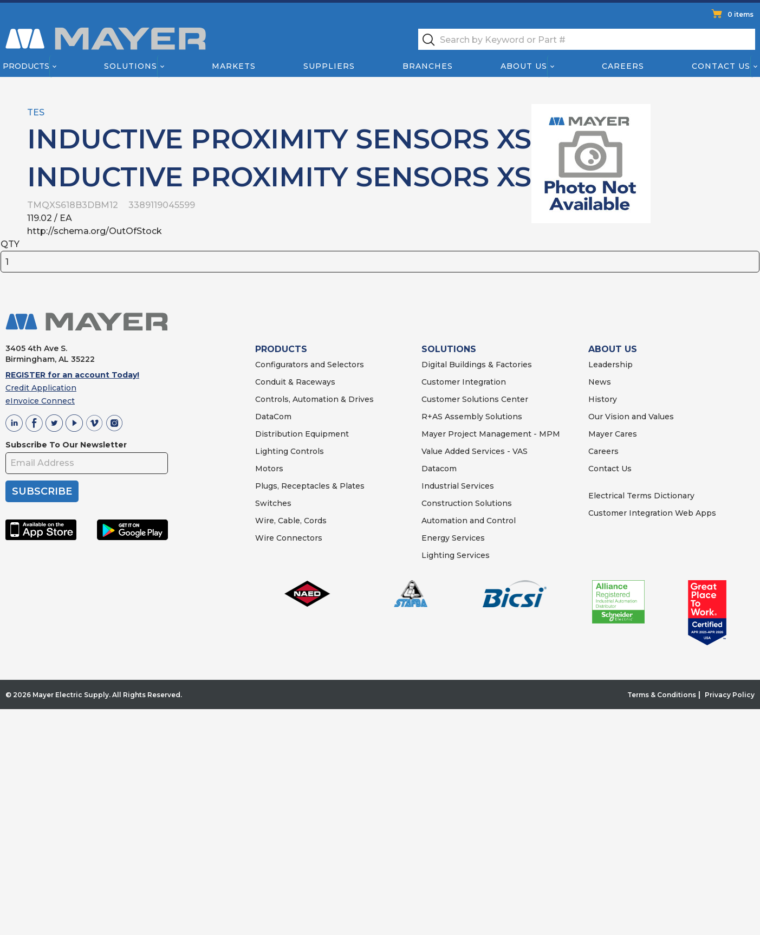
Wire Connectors (288, 538)
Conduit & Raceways (295, 382)
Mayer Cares (612, 434)
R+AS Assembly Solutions (471, 416)
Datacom (439, 468)
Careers (623, 66)
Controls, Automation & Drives (314, 399)
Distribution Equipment (302, 434)
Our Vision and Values (631, 416)
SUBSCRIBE (42, 491)
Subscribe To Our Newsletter (66, 445)
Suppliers (329, 66)
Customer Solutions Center (474, 399)
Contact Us (721, 66)
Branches (427, 66)
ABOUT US (612, 349)
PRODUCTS (281, 349)
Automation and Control (468, 520)
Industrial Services (457, 486)
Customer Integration (463, 382)
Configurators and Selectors (309, 364)
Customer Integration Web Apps (652, 513)
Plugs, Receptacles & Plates (310, 486)
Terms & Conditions (661, 695)
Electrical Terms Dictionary (641, 496)
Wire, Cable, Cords (291, 520)
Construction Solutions (466, 503)
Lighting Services (455, 555)
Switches (273, 503)
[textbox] (586, 39)
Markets (233, 66)
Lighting (271, 451)
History (602, 399)
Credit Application (40, 388)
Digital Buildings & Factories (476, 364)
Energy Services (453, 538)
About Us (524, 66)
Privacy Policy (730, 695)
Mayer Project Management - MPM (490, 434)
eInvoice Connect (40, 401)
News (599, 382)
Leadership (610, 364)
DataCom (273, 416)
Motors (269, 468)
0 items (740, 14)
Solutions (130, 66)
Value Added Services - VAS (474, 451)
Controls (306, 451)
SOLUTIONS (448, 349)
